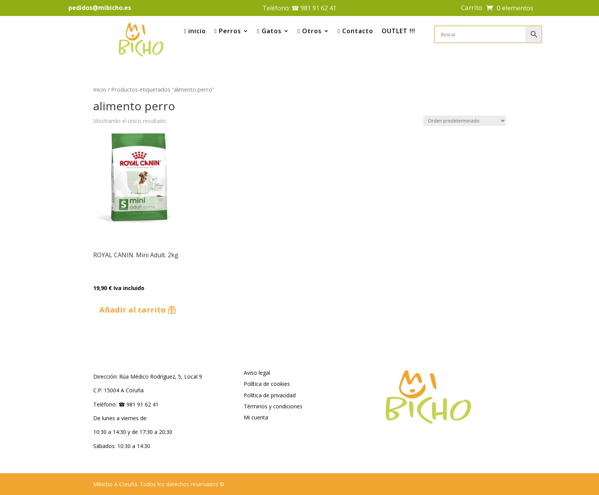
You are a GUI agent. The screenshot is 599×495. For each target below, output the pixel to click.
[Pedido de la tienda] (464, 121)
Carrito (471, 8)
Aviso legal (257, 372)
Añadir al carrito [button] (132, 310)
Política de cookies (267, 383)
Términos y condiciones (273, 406)
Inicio (99, 89)
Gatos (269, 31)
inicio (195, 31)
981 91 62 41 (318, 8)
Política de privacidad (270, 395)
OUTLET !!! (398, 31)
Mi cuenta (256, 417)
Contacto (355, 31)
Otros (310, 31)
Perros (227, 31)
